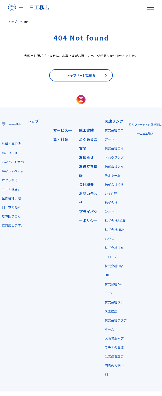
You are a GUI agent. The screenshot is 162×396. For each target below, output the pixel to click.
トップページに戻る (81, 75)
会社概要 (86, 184)
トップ (33, 121)
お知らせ (86, 157)
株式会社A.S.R (115, 220)
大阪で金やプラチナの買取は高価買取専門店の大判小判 (114, 356)
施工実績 (86, 130)
